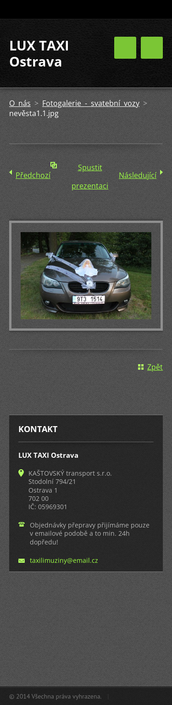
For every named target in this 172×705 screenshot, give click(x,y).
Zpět (155, 367)
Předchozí (33, 175)
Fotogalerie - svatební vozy (90, 103)
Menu (152, 48)
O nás (20, 103)
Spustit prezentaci (90, 169)
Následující (137, 175)
